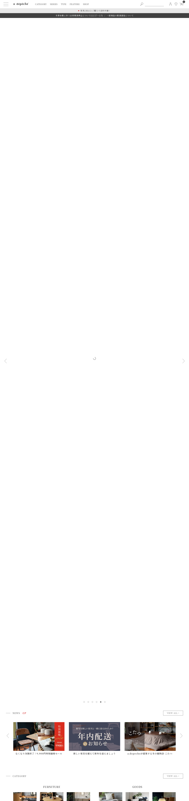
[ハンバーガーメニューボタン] (6, 4)
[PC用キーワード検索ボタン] (141, 4)
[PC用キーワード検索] (154, 4)
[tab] (84, 702)
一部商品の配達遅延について (120, 15)
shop (86, 4)
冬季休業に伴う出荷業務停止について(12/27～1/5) (79, 15)
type (63, 4)
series (54, 4)
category (41, 4)
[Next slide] (183, 361)
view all (172, 713)
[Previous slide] (5, 361)
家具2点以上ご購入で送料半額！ (95, 10)
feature (75, 4)
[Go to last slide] (7, 735)
